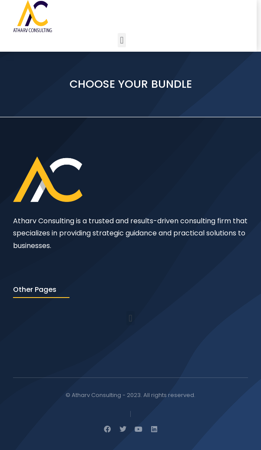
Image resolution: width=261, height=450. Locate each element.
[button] (122, 40)
